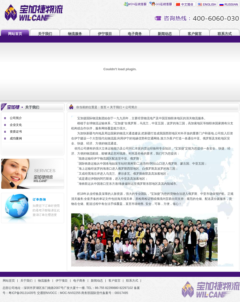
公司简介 (16, 118)
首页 (103, 107)
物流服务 (75, 34)
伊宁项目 (105, 34)
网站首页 (15, 34)
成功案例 (16, 138)
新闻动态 (165, 34)
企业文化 (16, 125)
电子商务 (135, 34)
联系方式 (225, 34)
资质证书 (16, 131)
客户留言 (195, 34)
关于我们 (45, 34)
